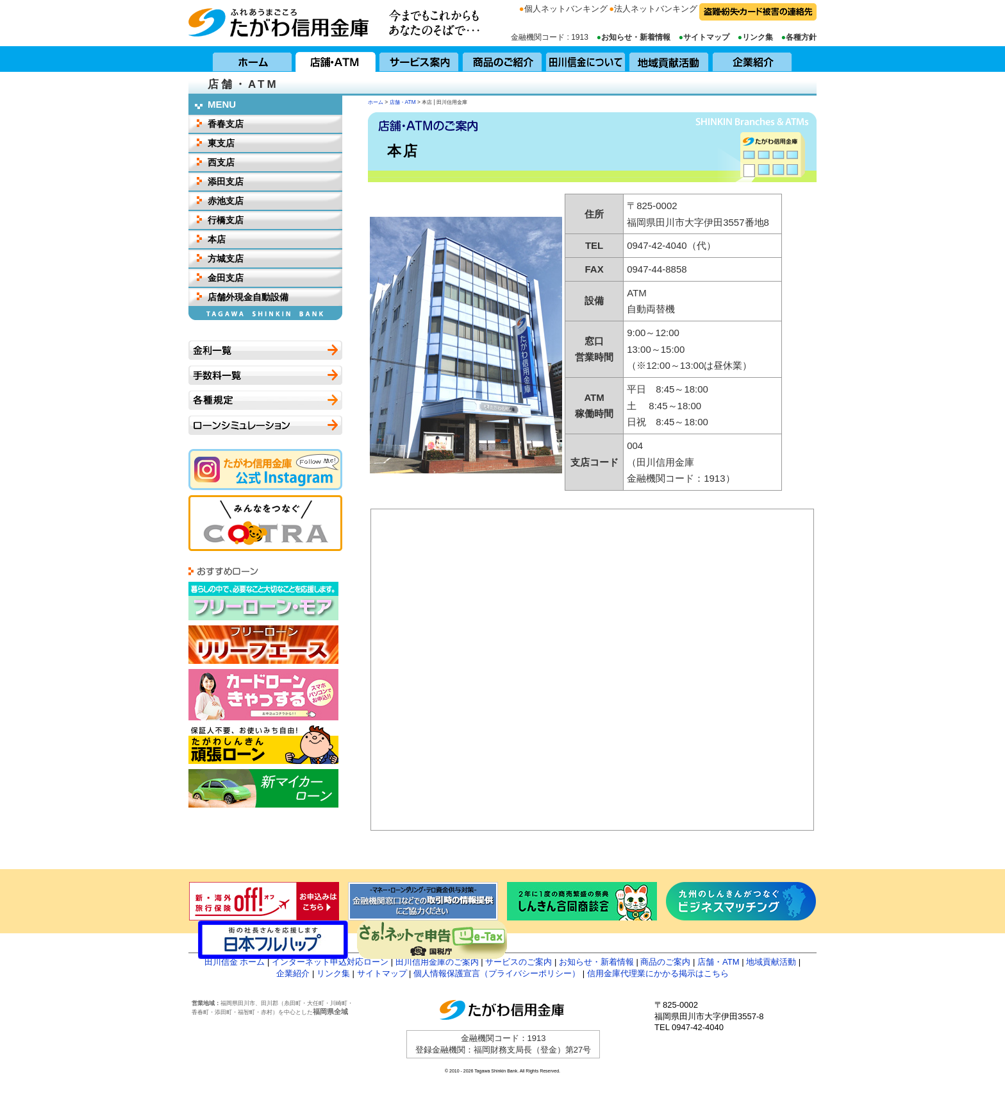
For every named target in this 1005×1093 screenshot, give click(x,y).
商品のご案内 (665, 962)
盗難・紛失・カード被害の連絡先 (758, 12)
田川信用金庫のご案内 (437, 962)
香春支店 (226, 124)
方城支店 (226, 258)
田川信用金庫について (585, 59)
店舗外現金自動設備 (248, 297)
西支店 (221, 162)
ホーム (252, 59)
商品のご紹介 (502, 59)
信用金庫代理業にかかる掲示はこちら (658, 973)
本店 (217, 239)
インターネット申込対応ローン (330, 962)
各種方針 (801, 37)
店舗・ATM (336, 59)
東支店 (221, 143)
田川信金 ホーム (234, 962)
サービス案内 (419, 59)
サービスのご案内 (518, 962)
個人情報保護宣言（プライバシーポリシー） (496, 973)
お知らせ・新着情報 (635, 37)
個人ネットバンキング (566, 8)
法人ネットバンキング (655, 8)
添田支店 (226, 181)
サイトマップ (706, 37)
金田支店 (226, 278)
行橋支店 (226, 220)
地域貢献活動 (669, 59)
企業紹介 (752, 59)
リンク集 (757, 37)
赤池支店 (226, 201)
